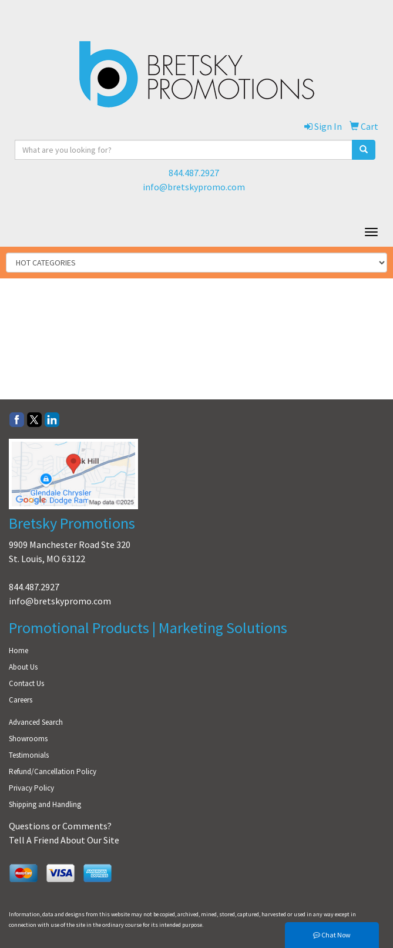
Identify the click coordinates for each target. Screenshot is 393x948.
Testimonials (29, 755)
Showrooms (28, 739)
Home (18, 650)
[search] (363, 150)
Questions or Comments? (60, 826)
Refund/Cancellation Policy (52, 771)
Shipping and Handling (45, 804)
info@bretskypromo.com (194, 187)
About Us (23, 667)
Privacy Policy (31, 788)
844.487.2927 (194, 173)
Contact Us (26, 683)
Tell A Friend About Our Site (64, 840)
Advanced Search (36, 722)
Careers (20, 700)
